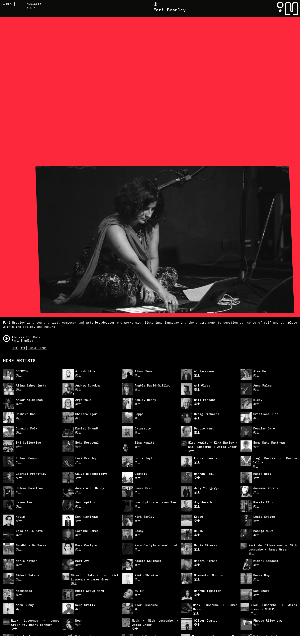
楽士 (23, 348)
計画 (15, 348)
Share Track (37, 348)
